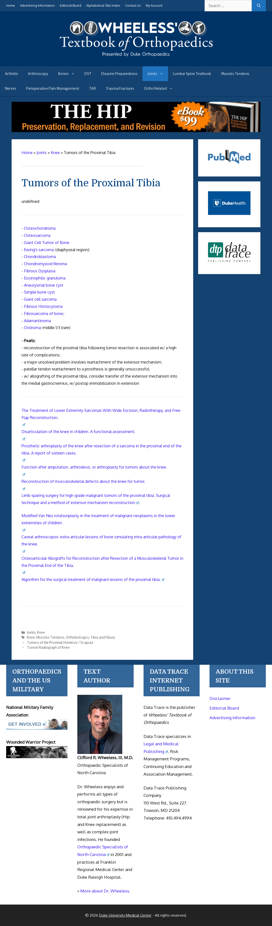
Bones (69, 73)
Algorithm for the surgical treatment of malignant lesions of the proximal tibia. (92, 579)
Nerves (10, 88)
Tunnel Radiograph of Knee (48, 647)
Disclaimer (220, 698)
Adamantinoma (37, 320)
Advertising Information (37, 5)
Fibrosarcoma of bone (43, 313)
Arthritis (11, 73)
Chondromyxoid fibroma (45, 263)
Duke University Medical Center (125, 915)
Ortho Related (161, 88)
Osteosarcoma (37, 235)
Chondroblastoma (40, 256)
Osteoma (32, 327)
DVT (87, 73)
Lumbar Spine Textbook (192, 73)
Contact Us (133, 5)
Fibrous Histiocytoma (43, 306)
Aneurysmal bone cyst (43, 285)
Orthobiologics (77, 637)
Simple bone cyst (39, 292)
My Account (154, 5)
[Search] (259, 5)
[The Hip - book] (136, 130)
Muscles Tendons (235, 73)
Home (10, 5)
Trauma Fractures (120, 88)
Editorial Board (70, 5)
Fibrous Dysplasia (39, 270)
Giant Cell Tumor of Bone (46, 242)
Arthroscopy (38, 73)
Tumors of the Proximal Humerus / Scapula (60, 642)
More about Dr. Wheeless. (105, 890)
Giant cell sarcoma (40, 299)
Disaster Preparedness (119, 73)
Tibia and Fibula (102, 637)
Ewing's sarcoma (39, 249)
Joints (157, 73)
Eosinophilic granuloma (44, 278)
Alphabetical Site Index (103, 5)
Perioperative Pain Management (52, 88)
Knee (41, 632)
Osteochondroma (40, 228)
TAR (92, 88)
